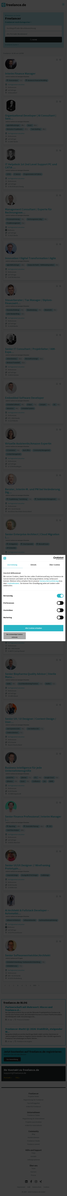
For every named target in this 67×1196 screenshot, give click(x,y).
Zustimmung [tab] (12, 565)
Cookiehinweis (13, 583)
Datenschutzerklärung (49, 581)
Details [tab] (33, 565)
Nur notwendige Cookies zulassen (14, 635)
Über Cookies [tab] (54, 565)
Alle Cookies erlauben (33, 628)
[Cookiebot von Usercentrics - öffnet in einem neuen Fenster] (53, 558)
